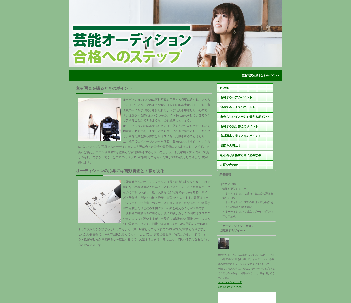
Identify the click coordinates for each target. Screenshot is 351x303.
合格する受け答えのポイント (239, 126)
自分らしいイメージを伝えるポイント (245, 116)
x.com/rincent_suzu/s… (230, 287)
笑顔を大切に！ (230, 145)
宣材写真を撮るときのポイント (240, 136)
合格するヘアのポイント (236, 97)
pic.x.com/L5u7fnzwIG (230, 282)
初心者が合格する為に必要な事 (240, 155)
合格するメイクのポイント (237, 107)
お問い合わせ (229, 165)
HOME (224, 87)
